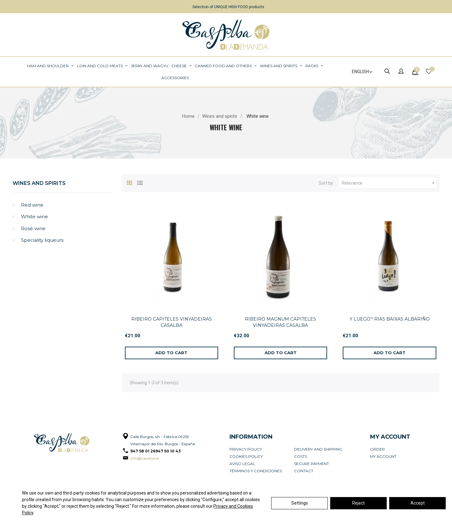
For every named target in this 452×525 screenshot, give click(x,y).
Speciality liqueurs (42, 240)
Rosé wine (33, 228)
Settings (299, 503)
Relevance (389, 183)
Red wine (32, 205)
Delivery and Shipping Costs (318, 453)
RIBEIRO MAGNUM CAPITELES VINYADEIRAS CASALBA (280, 322)
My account (383, 456)
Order (377, 449)
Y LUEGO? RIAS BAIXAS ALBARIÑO (390, 319)
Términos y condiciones (255, 470)
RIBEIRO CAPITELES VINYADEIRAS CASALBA (171, 322)
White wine (34, 216)
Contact (303, 470)
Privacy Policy (245, 449)
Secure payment (311, 463)
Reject (358, 503)
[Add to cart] (171, 353)
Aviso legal (242, 463)
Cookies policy (246, 456)
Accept (418, 503)
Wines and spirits (39, 183)
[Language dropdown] (359, 72)
